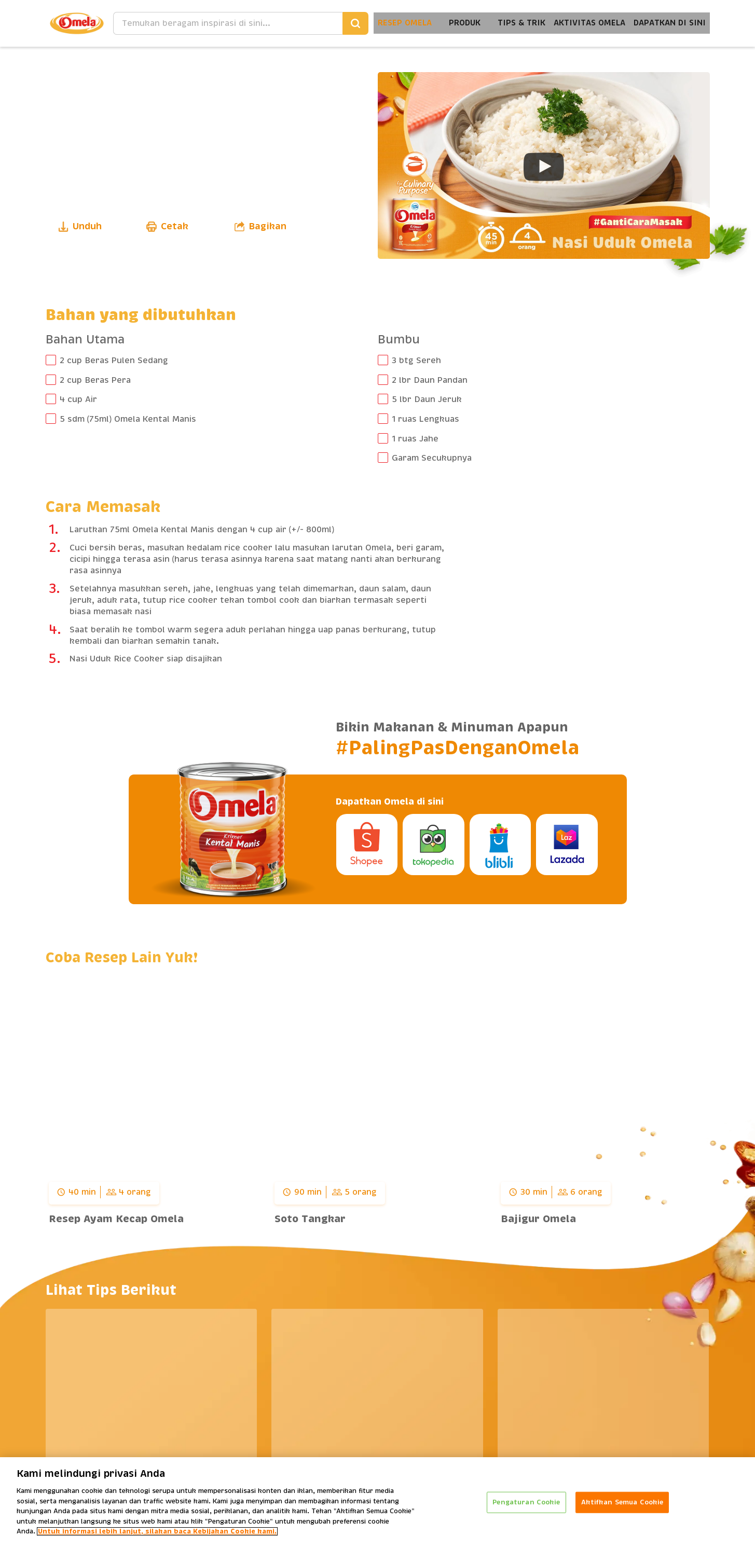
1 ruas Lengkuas (425, 419)
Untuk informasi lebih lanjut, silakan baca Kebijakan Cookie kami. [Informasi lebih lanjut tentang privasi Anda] (157, 1532)
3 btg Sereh (416, 360)
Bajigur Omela (538, 1219)
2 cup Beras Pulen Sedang (114, 360)
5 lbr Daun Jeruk (427, 399)
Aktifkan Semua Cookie (622, 1502)
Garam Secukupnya (432, 458)
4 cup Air (78, 399)
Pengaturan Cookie (526, 1502)
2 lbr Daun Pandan (430, 380)
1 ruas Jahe (415, 439)
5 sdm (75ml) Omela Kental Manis (128, 419)
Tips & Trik (509, 23)
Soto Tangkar (310, 1219)
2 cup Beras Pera (95, 380)
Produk (450, 23)
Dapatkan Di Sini (667, 23)
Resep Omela (388, 23)
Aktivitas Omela (581, 23)
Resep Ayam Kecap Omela (116, 1219)
